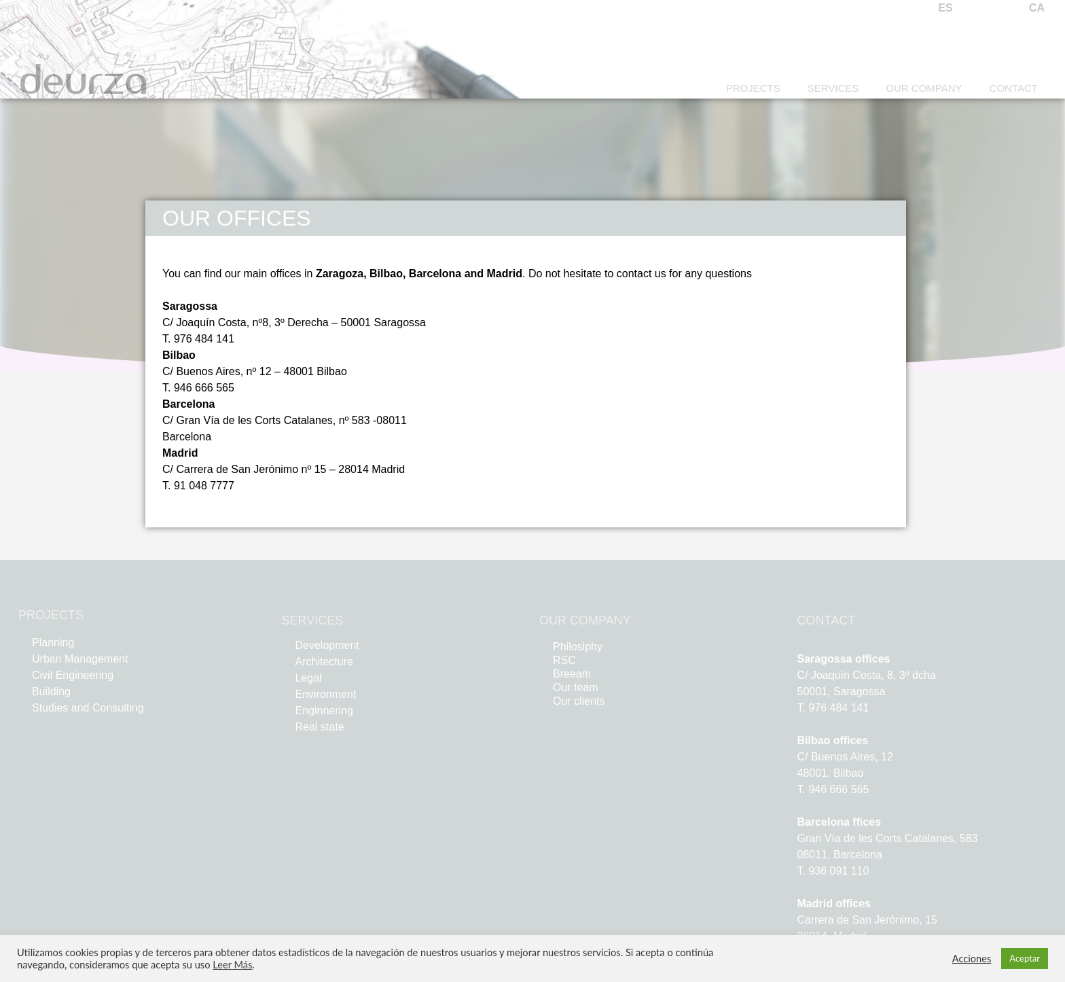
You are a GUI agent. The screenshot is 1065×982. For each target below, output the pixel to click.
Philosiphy (577, 646)
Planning (53, 642)
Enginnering (324, 710)
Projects (753, 88)
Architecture (324, 661)
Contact (1014, 88)
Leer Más (232, 964)
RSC (564, 660)
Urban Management (80, 659)
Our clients (578, 701)
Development (327, 645)
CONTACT (826, 620)
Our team (575, 687)
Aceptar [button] (1024, 958)
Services (833, 88)
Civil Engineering (72, 675)
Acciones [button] (972, 958)
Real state (319, 727)
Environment (326, 694)
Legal (308, 678)
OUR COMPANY (585, 620)
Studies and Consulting (88, 708)
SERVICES (313, 620)
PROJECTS (51, 615)
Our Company (924, 88)
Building (51, 691)
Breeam (572, 674)
